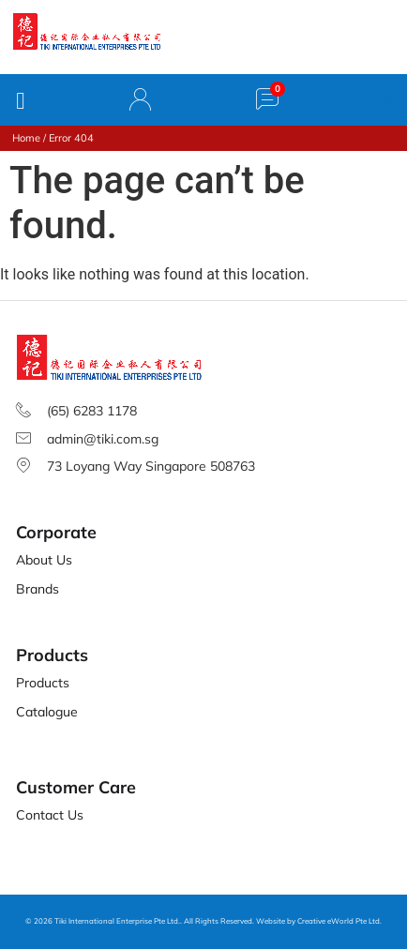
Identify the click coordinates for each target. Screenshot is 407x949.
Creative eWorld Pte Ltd (338, 921)
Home (26, 137)
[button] (387, 99)
